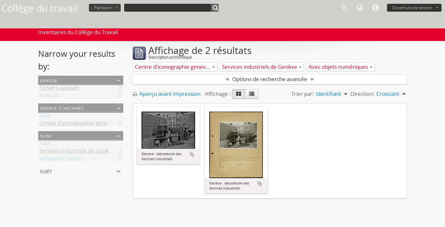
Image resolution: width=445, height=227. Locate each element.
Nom (45, 135)
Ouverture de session (412, 7)
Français (49, 96)
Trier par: (302, 93)
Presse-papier (344, 8)
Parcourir (103, 7)
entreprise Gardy (60, 159)
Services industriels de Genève (77, 151)
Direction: (362, 93)
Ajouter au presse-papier (192, 154)
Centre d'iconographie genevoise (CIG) (86, 124)
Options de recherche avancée (269, 79)
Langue (359, 8)
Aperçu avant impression (166, 93)
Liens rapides (375, 8)
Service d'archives (62, 107)
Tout (44, 116)
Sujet (46, 170)
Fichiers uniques (59, 88)
